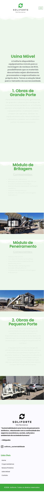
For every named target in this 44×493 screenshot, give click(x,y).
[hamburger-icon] (41, 8)
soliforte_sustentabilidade (13, 446)
